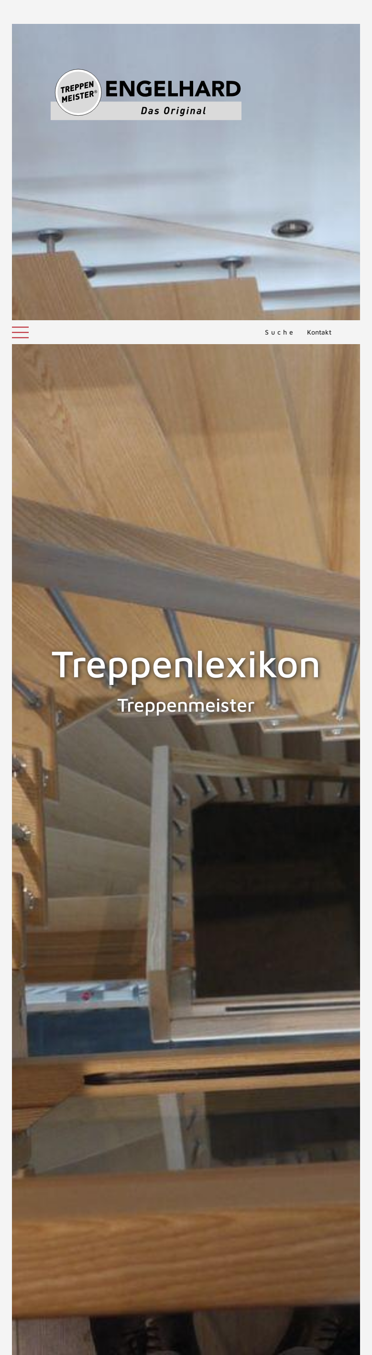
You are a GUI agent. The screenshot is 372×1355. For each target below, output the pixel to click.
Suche (280, 12)
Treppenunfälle (261, 1226)
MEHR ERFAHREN (269, 1261)
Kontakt (319, 12)
